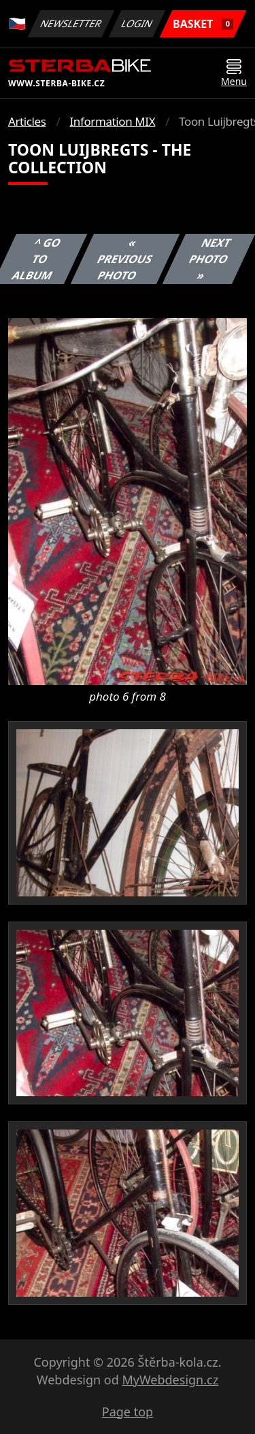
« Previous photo (125, 259)
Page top (127, 1411)
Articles (27, 121)
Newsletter (70, 23)
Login (137, 23)
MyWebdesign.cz (170, 1379)
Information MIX (112, 121)
